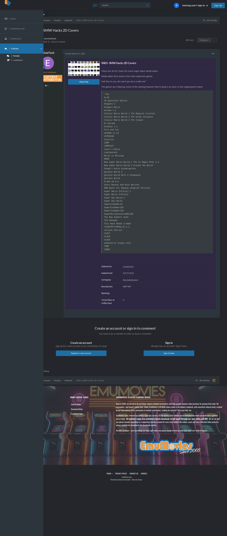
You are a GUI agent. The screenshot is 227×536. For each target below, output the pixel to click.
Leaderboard (52, 416)
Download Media (90, 412)
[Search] (79, 5)
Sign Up (218, 5)
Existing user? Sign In (195, 5)
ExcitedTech (67, 38)
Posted (92, 53)
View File (100, 81)
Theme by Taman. (145, 483)
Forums (51, 412)
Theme (118, 476)
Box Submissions (148, 283)
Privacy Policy (129, 476)
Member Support (54, 421)
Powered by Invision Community (129, 483)
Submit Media (89, 407)
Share (190, 40)
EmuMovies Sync (90, 416)
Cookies (152, 476)
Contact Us (52, 426)
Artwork (79, 41)
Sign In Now (173, 356)
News (50, 407)
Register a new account (94, 356)
